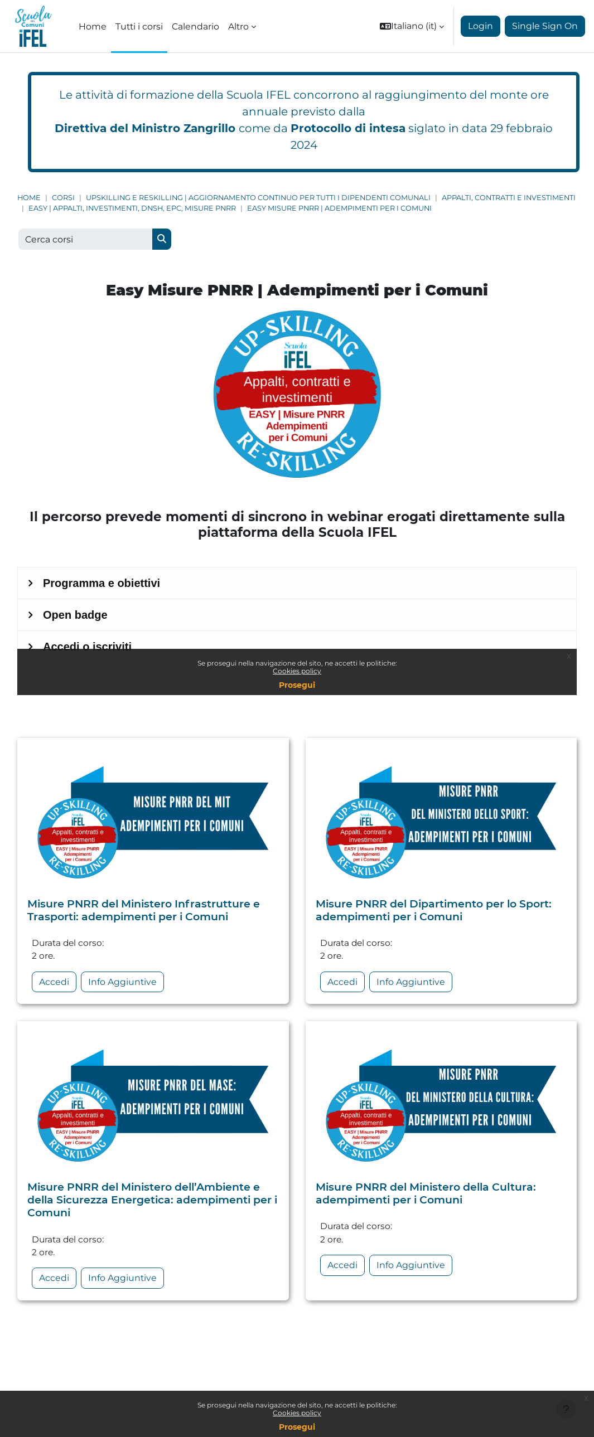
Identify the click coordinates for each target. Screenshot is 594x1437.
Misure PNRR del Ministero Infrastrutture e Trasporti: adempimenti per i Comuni (143, 911)
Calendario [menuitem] (195, 26)
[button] (412, 26)
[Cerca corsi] (85, 239)
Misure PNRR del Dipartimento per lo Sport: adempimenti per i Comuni (434, 911)
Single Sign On (545, 26)
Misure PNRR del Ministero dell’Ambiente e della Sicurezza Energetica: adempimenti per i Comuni (152, 1202)
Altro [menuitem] (238, 26)
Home (29, 197)
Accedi (54, 984)
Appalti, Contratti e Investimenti (509, 197)
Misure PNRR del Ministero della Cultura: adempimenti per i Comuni (426, 1195)
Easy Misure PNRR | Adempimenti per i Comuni (339, 208)
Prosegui (297, 1427)
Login (480, 26)
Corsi (63, 197)
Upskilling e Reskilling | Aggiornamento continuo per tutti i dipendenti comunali (258, 197)
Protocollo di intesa (348, 128)
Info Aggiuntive (122, 984)
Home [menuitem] (93, 26)
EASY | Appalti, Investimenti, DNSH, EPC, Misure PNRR (132, 208)
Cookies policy (297, 1413)
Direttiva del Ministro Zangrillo (145, 128)
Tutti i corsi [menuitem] (139, 26)
